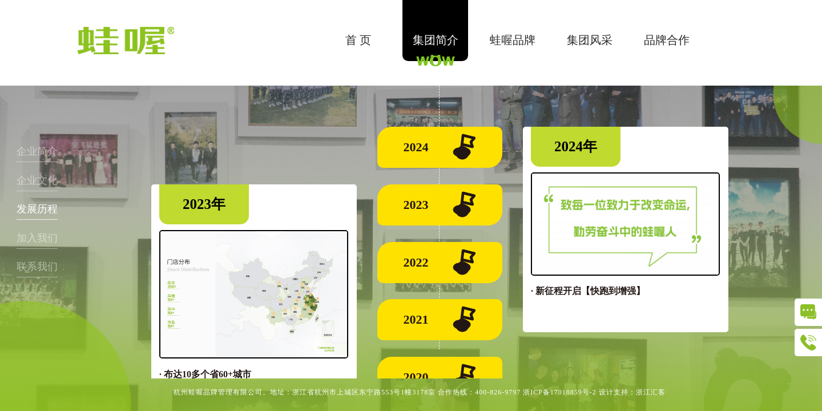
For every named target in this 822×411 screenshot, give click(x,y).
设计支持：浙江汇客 (632, 392)
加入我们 (37, 238)
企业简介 (37, 151)
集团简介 (435, 40)
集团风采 (590, 40)
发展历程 (37, 209)
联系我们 (37, 266)
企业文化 (37, 180)
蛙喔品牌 (512, 40)
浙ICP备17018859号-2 (560, 392)
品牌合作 (667, 40)
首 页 (358, 40)
